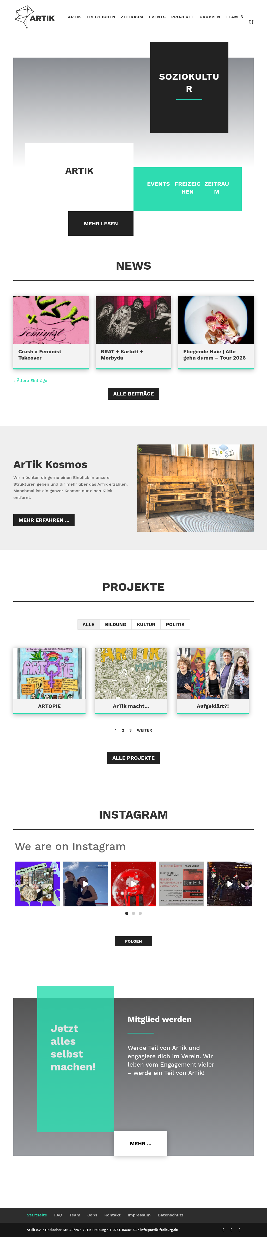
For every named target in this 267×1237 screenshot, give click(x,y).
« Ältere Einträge (30, 380)
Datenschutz (171, 1215)
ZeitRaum (132, 17)
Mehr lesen (101, 223)
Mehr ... (140, 1143)
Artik (74, 17)
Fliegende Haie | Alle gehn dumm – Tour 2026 (214, 354)
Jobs (92, 1215)
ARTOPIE (49, 706)
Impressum (139, 1215)
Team (232, 17)
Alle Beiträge (133, 394)
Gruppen (209, 17)
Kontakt (112, 1215)
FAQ (58, 1215)
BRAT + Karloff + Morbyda (122, 354)
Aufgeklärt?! (213, 706)
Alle (88, 624)
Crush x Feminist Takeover (39, 354)
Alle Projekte (133, 758)
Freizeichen (101, 17)
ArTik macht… (131, 706)
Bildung (115, 624)
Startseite (37, 1215)
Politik (175, 624)
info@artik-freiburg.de (159, 1230)
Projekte (182, 17)
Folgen (133, 941)
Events (157, 17)
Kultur (146, 624)
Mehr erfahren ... (44, 520)
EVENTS (158, 184)
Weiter (144, 730)
